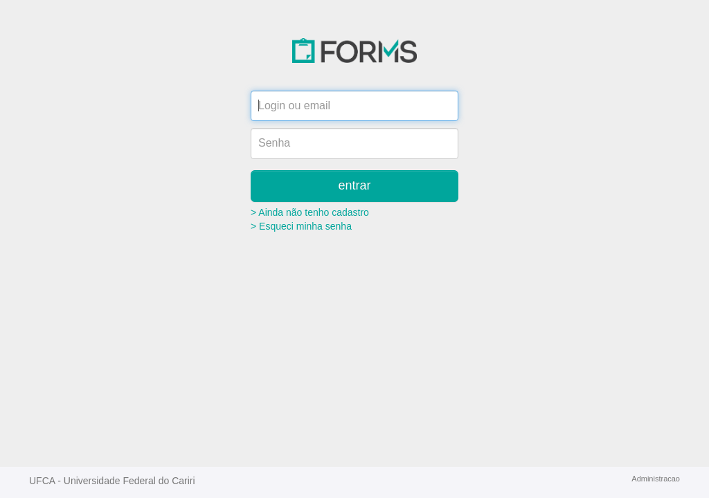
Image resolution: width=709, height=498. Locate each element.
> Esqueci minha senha (301, 226)
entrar (354, 185)
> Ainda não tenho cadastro (310, 212)
